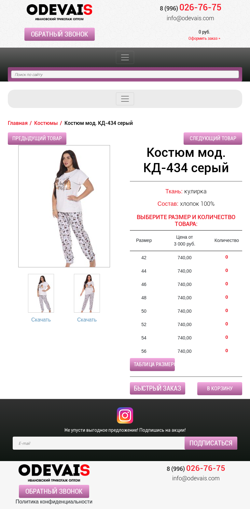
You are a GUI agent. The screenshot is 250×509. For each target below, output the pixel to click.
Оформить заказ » (204, 38)
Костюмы (46, 123)
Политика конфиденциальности (54, 501)
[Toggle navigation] (125, 57)
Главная (18, 123)
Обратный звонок (59, 34)
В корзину (220, 388)
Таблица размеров (154, 364)
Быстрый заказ (157, 388)
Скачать (41, 319)
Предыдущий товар (37, 138)
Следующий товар (213, 138)
